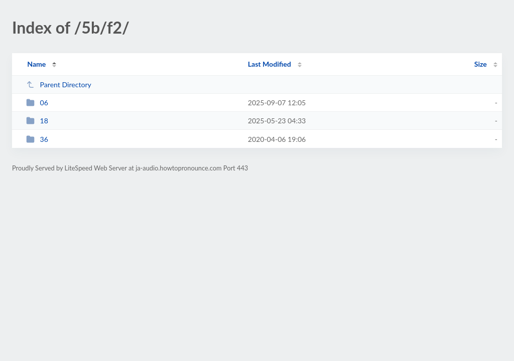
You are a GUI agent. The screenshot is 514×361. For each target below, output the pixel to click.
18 (37, 120)
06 (37, 102)
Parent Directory (58, 84)
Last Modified (269, 64)
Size (480, 64)
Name (36, 64)
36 (37, 139)
